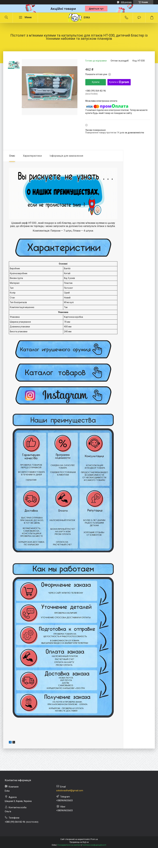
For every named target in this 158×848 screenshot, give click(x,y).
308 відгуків (126, 2)
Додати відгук (139, 18)
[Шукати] (6, 18)
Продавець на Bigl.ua (79, 842)
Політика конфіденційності (94, 845)
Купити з (119, 82)
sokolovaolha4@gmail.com (69, 790)
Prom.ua (94, 839)
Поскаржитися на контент (69, 845)
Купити (95, 82)
